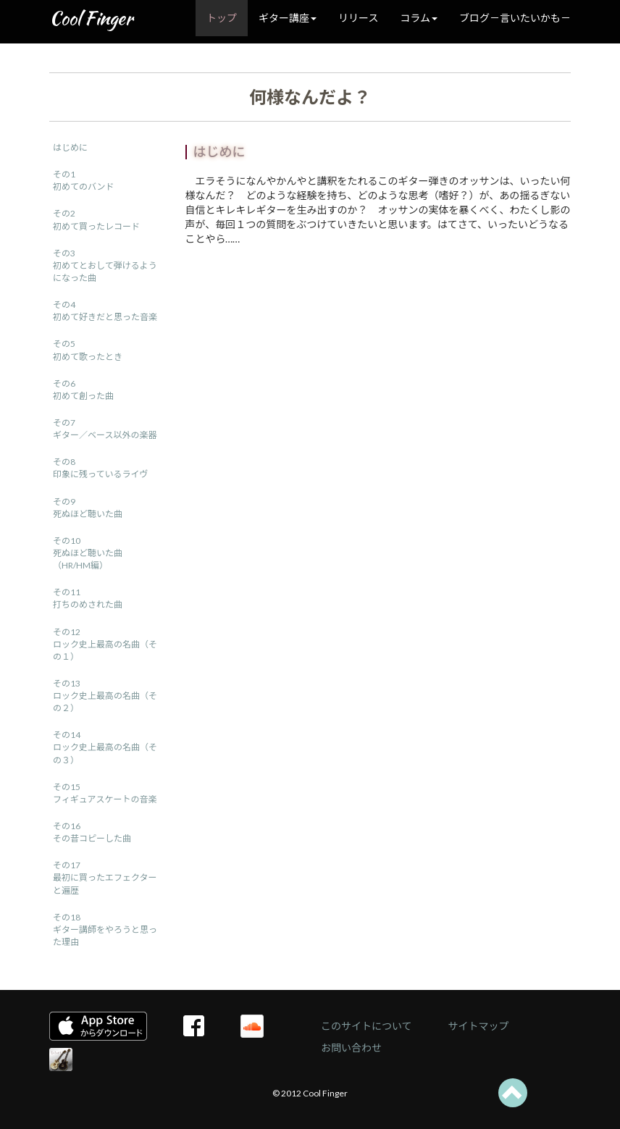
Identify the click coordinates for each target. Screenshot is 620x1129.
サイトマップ (478, 1026)
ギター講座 (288, 18)
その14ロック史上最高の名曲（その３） (105, 747)
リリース (358, 18)
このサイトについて (366, 1026)
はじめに (70, 147)
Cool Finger (91, 18)
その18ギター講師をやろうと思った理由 (105, 929)
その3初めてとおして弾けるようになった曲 (105, 265)
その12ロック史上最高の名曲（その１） (105, 644)
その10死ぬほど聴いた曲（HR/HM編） (87, 553)
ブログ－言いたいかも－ (515, 18)
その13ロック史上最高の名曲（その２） (105, 695)
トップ (221, 18)
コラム (418, 18)
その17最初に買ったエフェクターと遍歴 (105, 877)
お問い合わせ (351, 1047)
